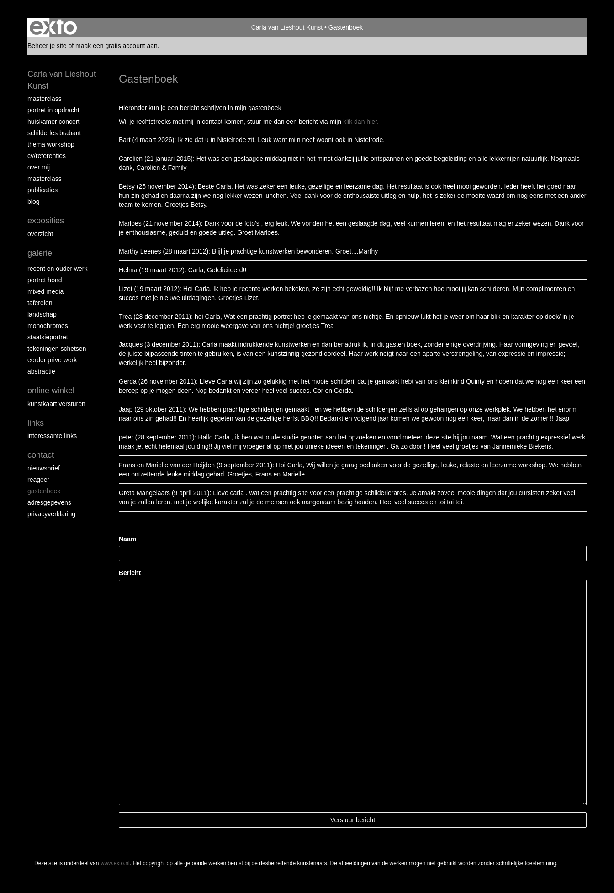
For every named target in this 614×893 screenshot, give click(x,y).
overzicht (40, 234)
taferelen (39, 302)
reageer (38, 479)
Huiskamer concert (53, 121)
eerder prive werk (52, 360)
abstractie (41, 371)
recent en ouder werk (57, 268)
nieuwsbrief (43, 468)
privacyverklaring (51, 514)
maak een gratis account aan (116, 45)
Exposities (45, 220)
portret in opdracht (53, 110)
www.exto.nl (115, 863)
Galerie (39, 253)
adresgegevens (49, 502)
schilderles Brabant (54, 133)
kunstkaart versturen (56, 403)
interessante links (52, 435)
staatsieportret (47, 337)
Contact (40, 455)
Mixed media (45, 291)
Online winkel (50, 390)
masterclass (44, 98)
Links (35, 423)
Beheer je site (47, 45)
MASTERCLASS (44, 178)
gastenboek (43, 491)
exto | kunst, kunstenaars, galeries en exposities (53, 27)
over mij (38, 167)
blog (33, 201)
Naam (127, 539)
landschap (42, 314)
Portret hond (44, 280)
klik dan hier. (361, 121)
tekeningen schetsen (56, 348)
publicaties (42, 190)
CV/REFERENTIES (46, 155)
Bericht (130, 572)
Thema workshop (50, 144)
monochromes (47, 325)
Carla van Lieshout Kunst (287, 27)
